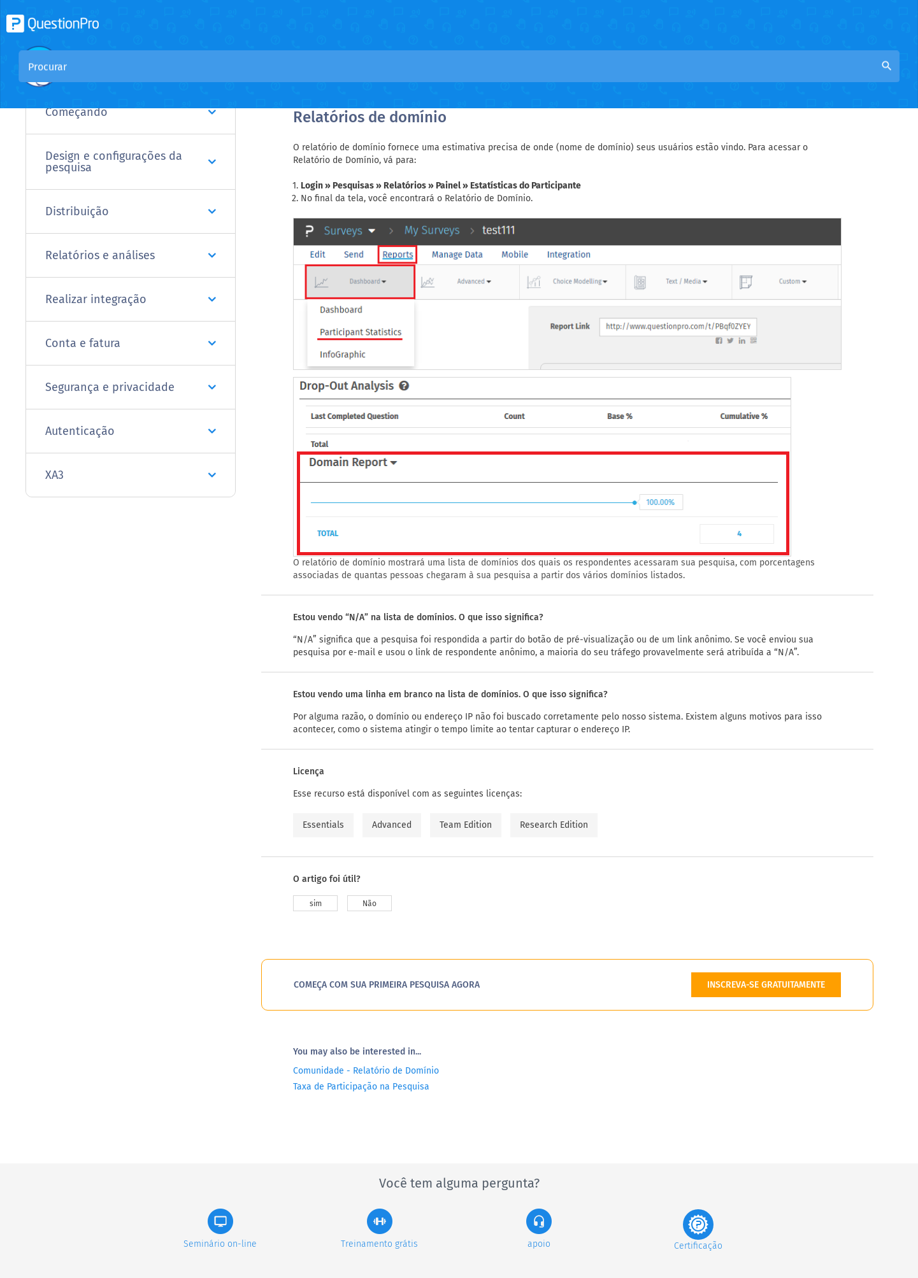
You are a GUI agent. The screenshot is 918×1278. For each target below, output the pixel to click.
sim (316, 903)
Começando (130, 112)
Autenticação (130, 431)
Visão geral (319, 77)
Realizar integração (130, 299)
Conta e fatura (130, 343)
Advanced (392, 825)
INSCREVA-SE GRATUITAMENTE (766, 984)
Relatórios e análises (130, 255)
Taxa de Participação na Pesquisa (361, 1086)
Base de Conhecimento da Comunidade (450, 77)
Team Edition (466, 825)
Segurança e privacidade (130, 387)
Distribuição (130, 211)
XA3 (130, 475)
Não (369, 903)
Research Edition (554, 825)
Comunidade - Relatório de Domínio (366, 1070)
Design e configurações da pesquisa (130, 161)
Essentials (323, 825)
